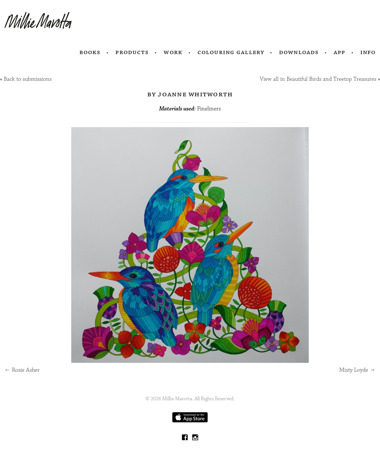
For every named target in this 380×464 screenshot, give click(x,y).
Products (132, 52)
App (339, 52)
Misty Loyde (357, 370)
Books (90, 52)
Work (173, 52)
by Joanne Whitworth (190, 94)
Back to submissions (28, 79)
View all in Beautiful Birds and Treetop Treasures (318, 79)
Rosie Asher (22, 370)
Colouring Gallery (230, 52)
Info (368, 52)
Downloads (299, 52)
